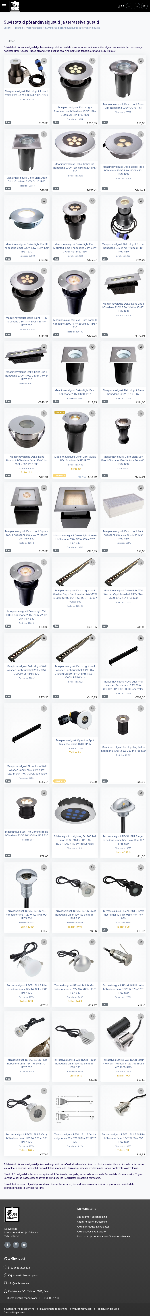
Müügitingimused (82, 1308)
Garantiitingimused (14, 1312)
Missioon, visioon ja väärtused (21, 1232)
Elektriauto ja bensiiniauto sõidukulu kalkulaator (105, 1236)
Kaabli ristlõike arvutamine (92, 1221)
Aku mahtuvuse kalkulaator (93, 1226)
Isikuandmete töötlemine (53, 1308)
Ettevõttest (10, 1228)
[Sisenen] (137, 6)
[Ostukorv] (144, 6)
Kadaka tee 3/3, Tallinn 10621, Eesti (26, 1291)
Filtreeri (12, 41)
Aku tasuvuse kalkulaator (92, 1231)
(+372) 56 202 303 (17, 1267)
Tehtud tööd (11, 1236)
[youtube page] (24, 1245)
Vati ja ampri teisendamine (92, 1216)
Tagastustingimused (107, 1308)
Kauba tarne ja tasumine (20, 1308)
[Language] (121, 6)
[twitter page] (16, 1245)
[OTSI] (129, 6)
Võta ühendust (14, 1258)
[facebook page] (7, 1245)
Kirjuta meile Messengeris (21, 1275)
